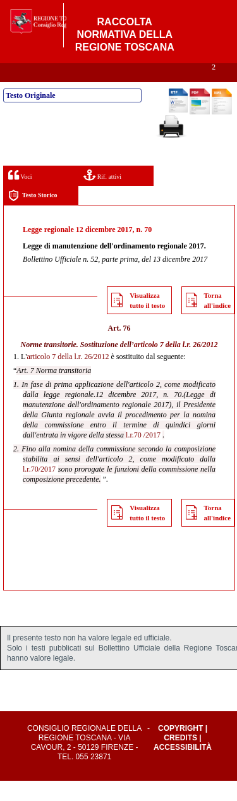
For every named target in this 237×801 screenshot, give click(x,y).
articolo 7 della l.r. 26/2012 (176, 364)
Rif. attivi (102, 195)
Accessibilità (183, 767)
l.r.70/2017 (39, 489)
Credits (180, 758)
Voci (20, 195)
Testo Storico (32, 216)
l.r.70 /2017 (143, 455)
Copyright (180, 748)
